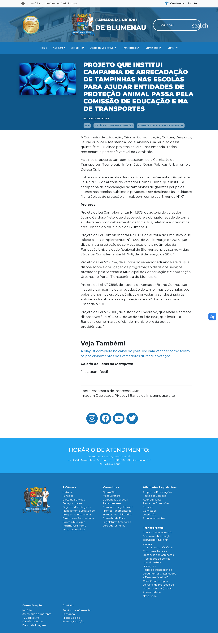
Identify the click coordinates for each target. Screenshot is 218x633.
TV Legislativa (30, 617)
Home (24, 3)
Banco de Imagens (34, 625)
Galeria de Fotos (32, 621)
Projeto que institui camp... (62, 3)
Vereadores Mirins (114, 525)
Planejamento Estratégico (79, 510)
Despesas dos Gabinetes (158, 554)
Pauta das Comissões (156, 503)
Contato (172, 48)
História (67, 492)
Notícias (35, 3)
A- (195, 3)
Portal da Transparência (157, 532)
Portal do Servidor (74, 529)
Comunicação (153, 48)
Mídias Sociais (71, 617)
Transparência (130, 48)
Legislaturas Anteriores (117, 521)
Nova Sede (150, 595)
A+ (189, 3)
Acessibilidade (152, 592)
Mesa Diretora (111, 495)
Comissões (149, 510)
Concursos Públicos (155, 551)
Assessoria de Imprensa (36, 613)
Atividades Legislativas (102, 48)
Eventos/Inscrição (73, 621)
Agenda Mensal (152, 499)
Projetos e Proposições (157, 492)
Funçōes (68, 495)
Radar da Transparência (157, 569)
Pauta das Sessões (154, 495)
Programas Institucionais (78, 514)
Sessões (148, 507)
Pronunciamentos (154, 518)
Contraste (177, 3)
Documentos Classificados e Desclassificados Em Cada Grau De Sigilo (159, 577)
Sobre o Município (74, 521)
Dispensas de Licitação (157, 536)
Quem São (109, 492)
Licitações (149, 566)
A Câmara (58, 48)
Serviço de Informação (77, 610)
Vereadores (77, 48)
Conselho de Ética (114, 518)
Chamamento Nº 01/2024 (158, 547)
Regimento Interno (74, 525)
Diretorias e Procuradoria (78, 518)
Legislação (149, 514)
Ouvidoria (69, 613)
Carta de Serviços (74, 499)
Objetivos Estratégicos (76, 507)
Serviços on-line (72, 503)
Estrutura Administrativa (117, 514)
